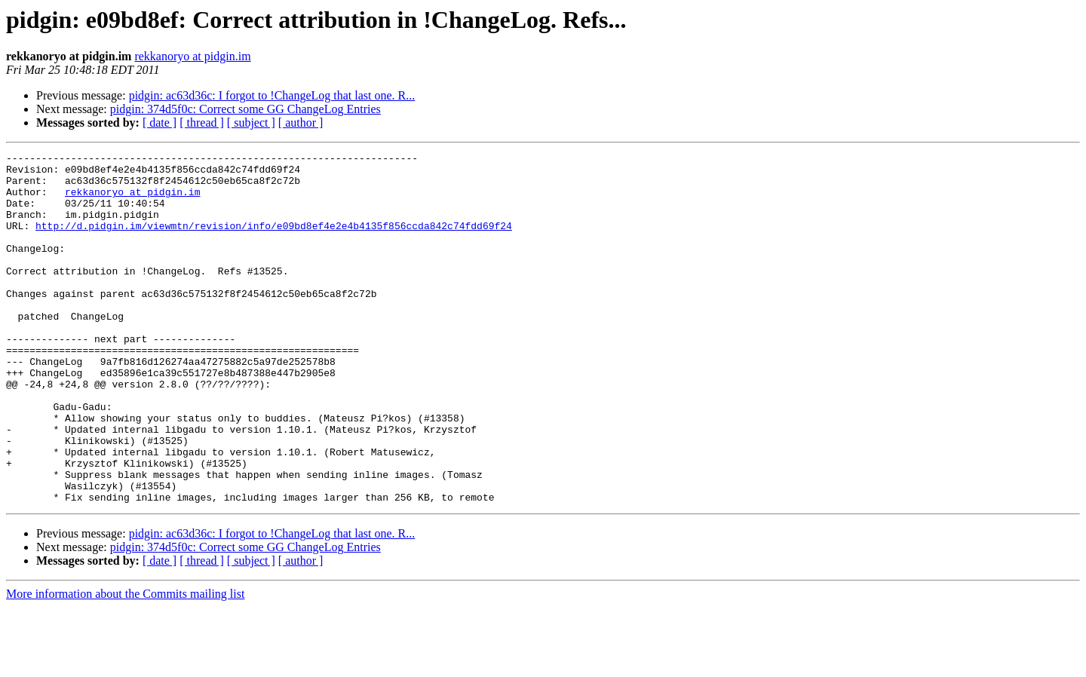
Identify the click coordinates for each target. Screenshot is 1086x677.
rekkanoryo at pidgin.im (192, 56)
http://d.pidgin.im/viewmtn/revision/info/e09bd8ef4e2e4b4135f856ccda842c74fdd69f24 (273, 241)
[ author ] (301, 122)
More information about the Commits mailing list (125, 663)
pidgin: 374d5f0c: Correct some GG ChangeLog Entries (245, 109)
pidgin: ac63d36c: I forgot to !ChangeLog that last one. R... (272, 95)
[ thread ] (201, 122)
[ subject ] (251, 122)
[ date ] (159, 122)
